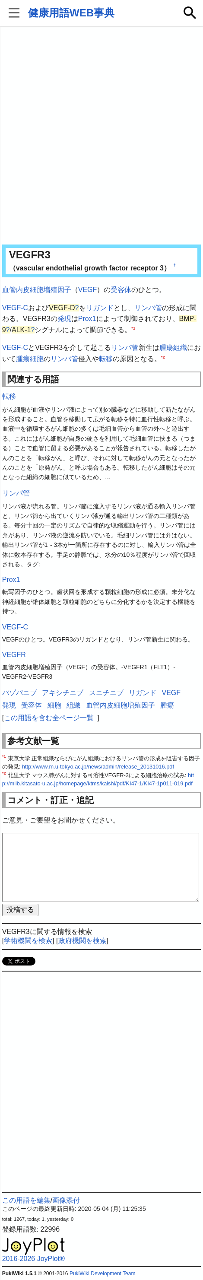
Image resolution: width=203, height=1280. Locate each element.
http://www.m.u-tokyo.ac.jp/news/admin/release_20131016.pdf (98, 766)
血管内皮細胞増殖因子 (36, 289)
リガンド (100, 307)
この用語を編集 (26, 1200)
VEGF (87, 289)
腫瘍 (166, 347)
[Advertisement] (101, 136)
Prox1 (87, 318)
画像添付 (66, 1200)
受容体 (121, 289)
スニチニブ (106, 692)
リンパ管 (148, 307)
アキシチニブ (62, 692)
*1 (133, 327)
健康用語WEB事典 (71, 13)
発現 (64, 318)
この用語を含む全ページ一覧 (49, 717)
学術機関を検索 (28, 940)
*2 (163, 357)
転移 (106, 358)
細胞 (37, 358)
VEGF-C (15, 307)
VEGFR (14, 654)
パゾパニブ (19, 692)
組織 (180, 347)
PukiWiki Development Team (103, 1273)
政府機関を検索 (82, 940)
